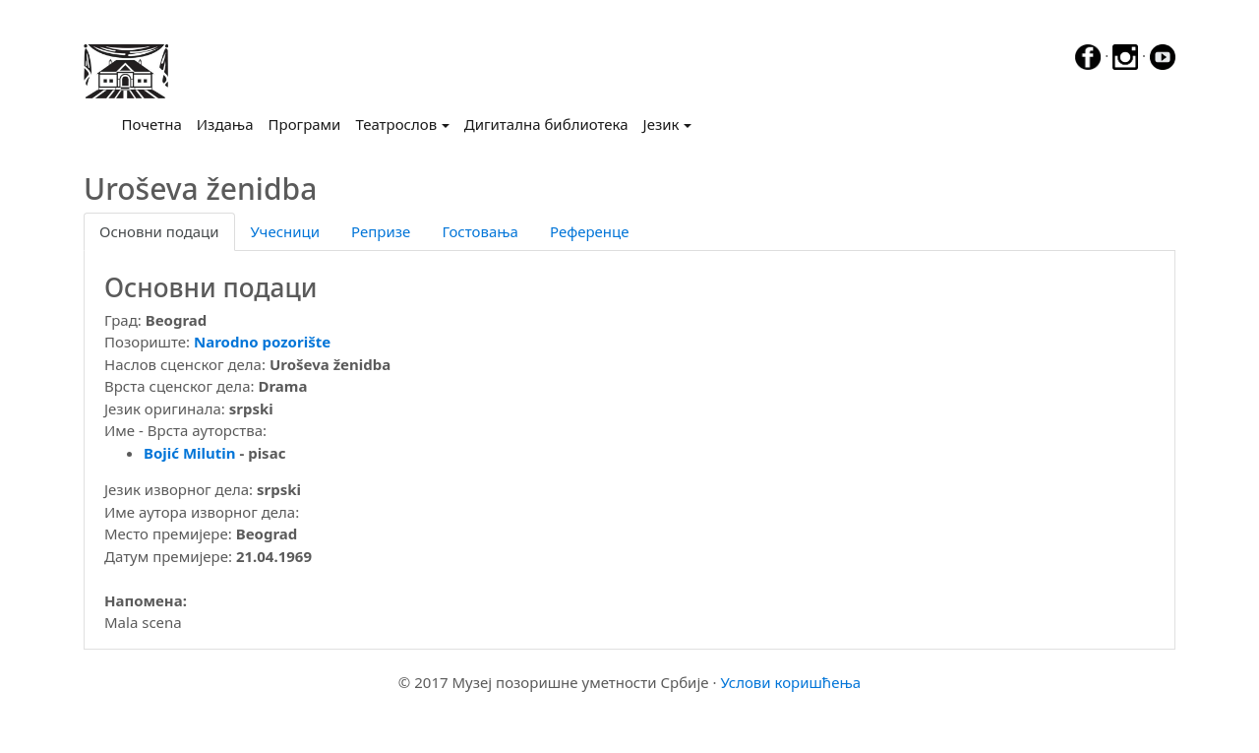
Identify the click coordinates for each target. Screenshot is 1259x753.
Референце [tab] (590, 231)
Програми (305, 124)
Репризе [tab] (380, 231)
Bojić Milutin (190, 453)
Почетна (156, 123)
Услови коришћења (790, 682)
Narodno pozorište (262, 341)
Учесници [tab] (285, 231)
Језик (661, 124)
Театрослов (396, 124)
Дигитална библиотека (546, 124)
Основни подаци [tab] (159, 231)
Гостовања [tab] (480, 231)
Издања (225, 124)
